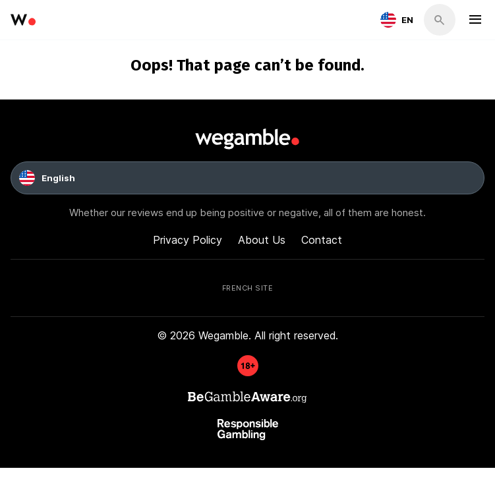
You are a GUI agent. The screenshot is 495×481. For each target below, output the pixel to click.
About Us (261, 239)
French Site (248, 287)
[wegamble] (23, 20)
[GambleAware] (247, 372)
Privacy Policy (187, 239)
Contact (321, 239)
